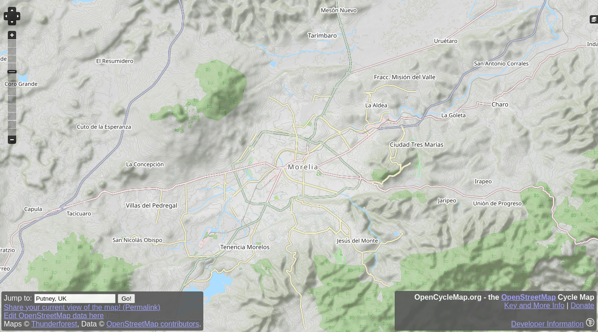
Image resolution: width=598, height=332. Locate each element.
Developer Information (547, 324)
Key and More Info (534, 305)
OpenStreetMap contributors (153, 324)
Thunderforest (54, 324)
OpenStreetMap (528, 297)
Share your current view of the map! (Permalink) (82, 307)
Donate (582, 305)
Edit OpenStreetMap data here (54, 316)
